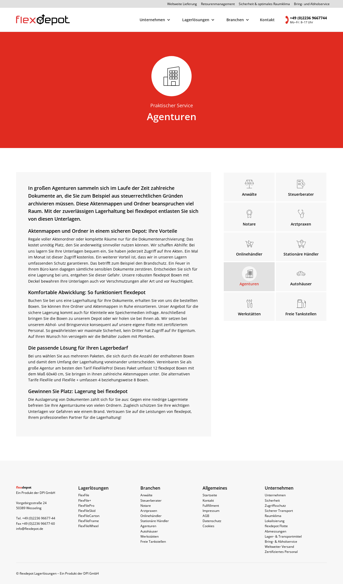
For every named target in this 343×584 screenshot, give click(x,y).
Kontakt (267, 19)
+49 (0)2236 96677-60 (38, 523)
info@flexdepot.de (29, 528)
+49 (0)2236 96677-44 (38, 518)
